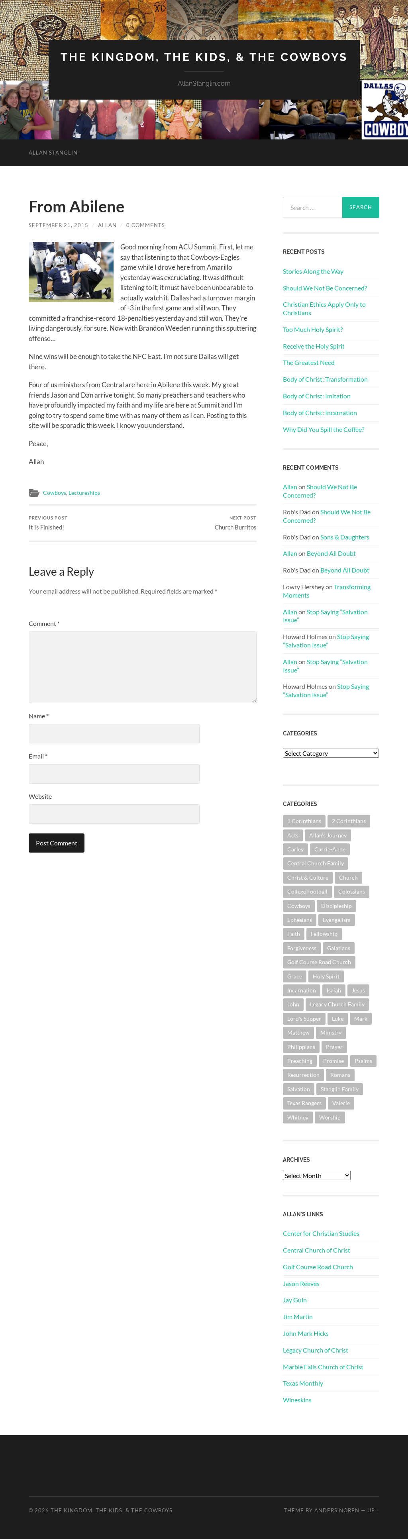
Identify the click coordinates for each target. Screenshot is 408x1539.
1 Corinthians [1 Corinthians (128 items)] (304, 821)
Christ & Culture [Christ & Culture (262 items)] (307, 877)
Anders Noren (336, 1510)
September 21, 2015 (58, 225)
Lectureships (84, 493)
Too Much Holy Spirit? (313, 329)
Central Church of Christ (316, 1250)
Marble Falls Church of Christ (323, 1366)
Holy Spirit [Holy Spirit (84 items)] (326, 976)
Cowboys (54, 493)
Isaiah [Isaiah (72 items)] (334, 990)
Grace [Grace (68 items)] (294, 976)
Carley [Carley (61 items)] (295, 849)
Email (38, 756)
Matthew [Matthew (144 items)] (298, 1032)
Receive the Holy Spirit (314, 346)
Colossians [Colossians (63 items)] (351, 891)
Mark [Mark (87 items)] (360, 1018)
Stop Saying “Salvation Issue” (326, 641)
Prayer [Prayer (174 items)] (334, 1046)
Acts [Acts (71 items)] (292, 835)
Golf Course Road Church (318, 1266)
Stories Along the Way (313, 271)
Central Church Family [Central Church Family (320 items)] (315, 863)
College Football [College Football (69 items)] (307, 891)
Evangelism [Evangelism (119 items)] (337, 919)
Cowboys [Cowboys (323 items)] (298, 905)
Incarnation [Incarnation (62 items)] (301, 990)
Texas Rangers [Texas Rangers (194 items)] (304, 1103)
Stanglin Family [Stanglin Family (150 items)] (340, 1089)
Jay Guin (295, 1300)
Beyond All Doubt (331, 553)
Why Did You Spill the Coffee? (323, 429)
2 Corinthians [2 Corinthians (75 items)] (349, 821)
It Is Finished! (48, 523)
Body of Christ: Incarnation (320, 412)
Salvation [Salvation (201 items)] (298, 1089)
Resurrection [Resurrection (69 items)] (303, 1074)
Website (40, 796)
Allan (107, 225)
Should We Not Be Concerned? (325, 288)
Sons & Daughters (344, 537)
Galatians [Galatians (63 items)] (338, 948)
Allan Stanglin (53, 152)
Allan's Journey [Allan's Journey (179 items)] (328, 835)
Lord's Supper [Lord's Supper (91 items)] (304, 1018)
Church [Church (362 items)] (348, 877)
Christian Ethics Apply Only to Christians (324, 308)
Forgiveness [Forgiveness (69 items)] (301, 948)
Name (39, 716)
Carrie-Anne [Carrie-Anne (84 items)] (329, 849)
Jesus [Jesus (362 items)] (358, 990)
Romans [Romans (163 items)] (340, 1074)
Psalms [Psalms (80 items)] (363, 1060)
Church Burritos (236, 523)
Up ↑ (373, 1510)
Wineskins (297, 1400)
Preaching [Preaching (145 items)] (299, 1060)
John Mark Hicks (306, 1333)
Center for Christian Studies (321, 1233)
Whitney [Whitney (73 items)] (297, 1117)
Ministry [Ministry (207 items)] (330, 1032)
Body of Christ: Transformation (325, 379)
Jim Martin (298, 1316)
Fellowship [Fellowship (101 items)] (324, 933)
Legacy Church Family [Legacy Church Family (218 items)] (337, 1004)
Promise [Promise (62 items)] (333, 1060)
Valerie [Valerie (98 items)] (341, 1103)
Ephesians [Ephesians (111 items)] (299, 919)
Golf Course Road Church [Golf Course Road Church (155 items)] (319, 962)
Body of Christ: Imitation (317, 396)
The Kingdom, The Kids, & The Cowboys (204, 57)
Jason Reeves (301, 1283)
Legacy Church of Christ (315, 1350)
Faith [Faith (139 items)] (293, 933)
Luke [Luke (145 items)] (337, 1018)
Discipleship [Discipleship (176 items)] (336, 905)
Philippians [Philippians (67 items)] (301, 1046)
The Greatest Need (309, 362)
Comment (44, 623)
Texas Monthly (303, 1383)
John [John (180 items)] (293, 1004)
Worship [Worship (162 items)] (330, 1117)
